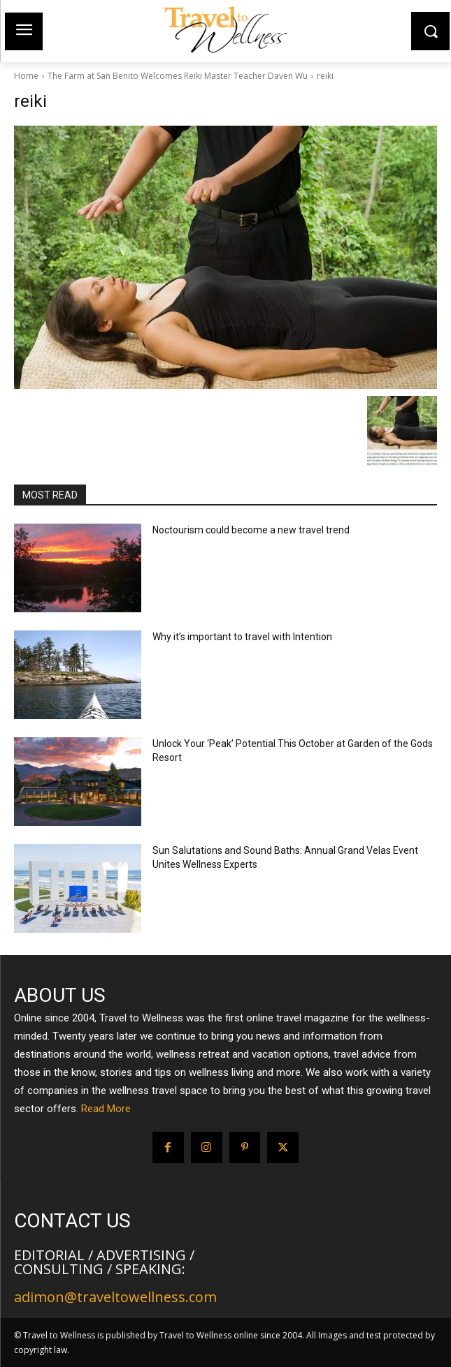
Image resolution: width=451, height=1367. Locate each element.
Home (26, 76)
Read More (106, 1108)
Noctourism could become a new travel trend (251, 529)
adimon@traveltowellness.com (115, 1296)
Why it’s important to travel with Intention (242, 636)
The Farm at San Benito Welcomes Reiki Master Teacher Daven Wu (178, 76)
